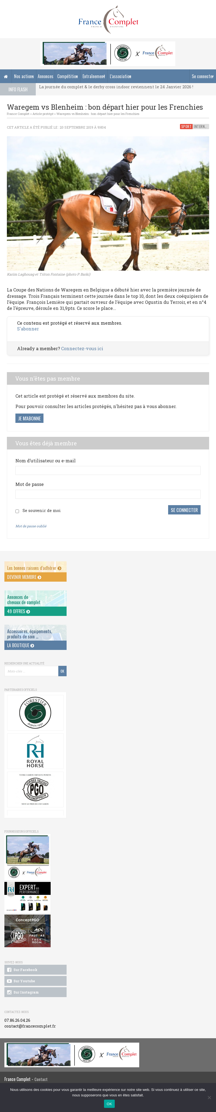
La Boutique (20, 645)
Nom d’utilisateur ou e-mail (45, 460)
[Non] (209, 1097)
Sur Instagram (22, 992)
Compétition (67, 76)
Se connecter (203, 76)
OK (109, 1104)
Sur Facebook (21, 969)
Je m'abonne (29, 418)
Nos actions (24, 76)
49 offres (18, 610)
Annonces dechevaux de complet (23, 599)
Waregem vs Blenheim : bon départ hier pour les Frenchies (97, 114)
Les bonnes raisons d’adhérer (34, 567)
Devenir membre (24, 576)
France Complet (18, 114)
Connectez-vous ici (82, 348)
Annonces (45, 76)
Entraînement (94, 76)
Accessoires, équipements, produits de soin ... (29, 634)
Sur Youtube (20, 980)
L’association (120, 76)
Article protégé (42, 114)
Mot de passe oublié (30, 525)
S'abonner (28, 329)
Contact (41, 1079)
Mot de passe (29, 484)
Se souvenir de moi (42, 510)
